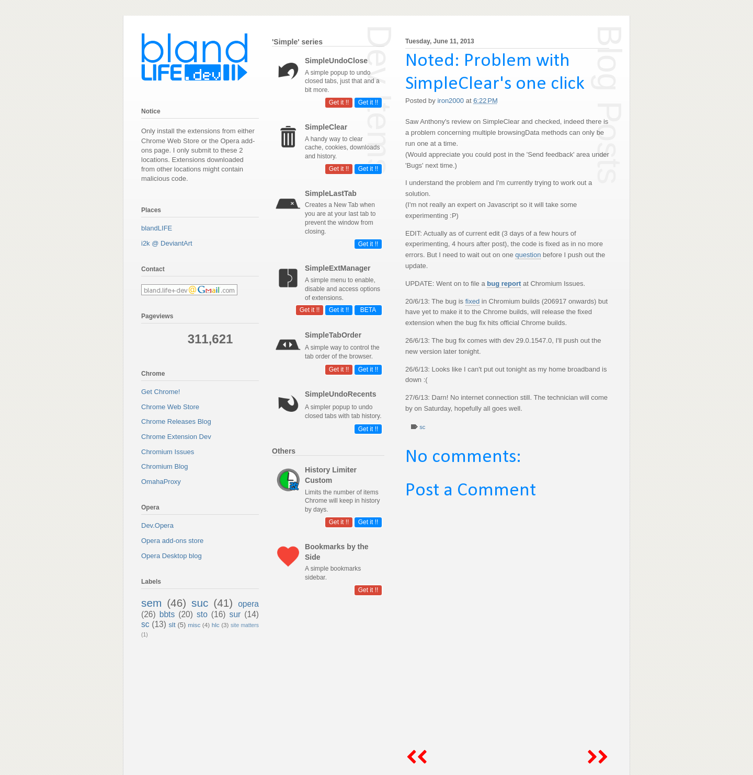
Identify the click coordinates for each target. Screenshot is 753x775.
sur (235, 614)
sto (202, 614)
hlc (216, 624)
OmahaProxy (161, 481)
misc (194, 624)
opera (248, 603)
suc (199, 603)
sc (422, 427)
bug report (504, 283)
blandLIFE (156, 228)
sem (151, 603)
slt (172, 625)
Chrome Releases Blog (176, 421)
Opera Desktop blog (171, 556)
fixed (472, 301)
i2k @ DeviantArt (166, 243)
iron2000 (451, 101)
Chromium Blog (164, 466)
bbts (167, 614)
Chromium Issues (167, 452)
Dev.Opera (157, 525)
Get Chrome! (160, 392)
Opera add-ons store (172, 541)
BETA (368, 310)
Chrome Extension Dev (176, 437)
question (528, 255)
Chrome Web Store (170, 407)
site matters (245, 625)
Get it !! (368, 102)
